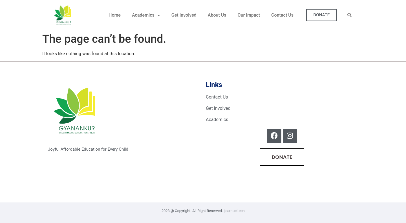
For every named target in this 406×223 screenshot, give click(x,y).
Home (115, 15)
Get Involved (184, 15)
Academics (146, 15)
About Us (217, 15)
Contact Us (282, 15)
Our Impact (249, 15)
